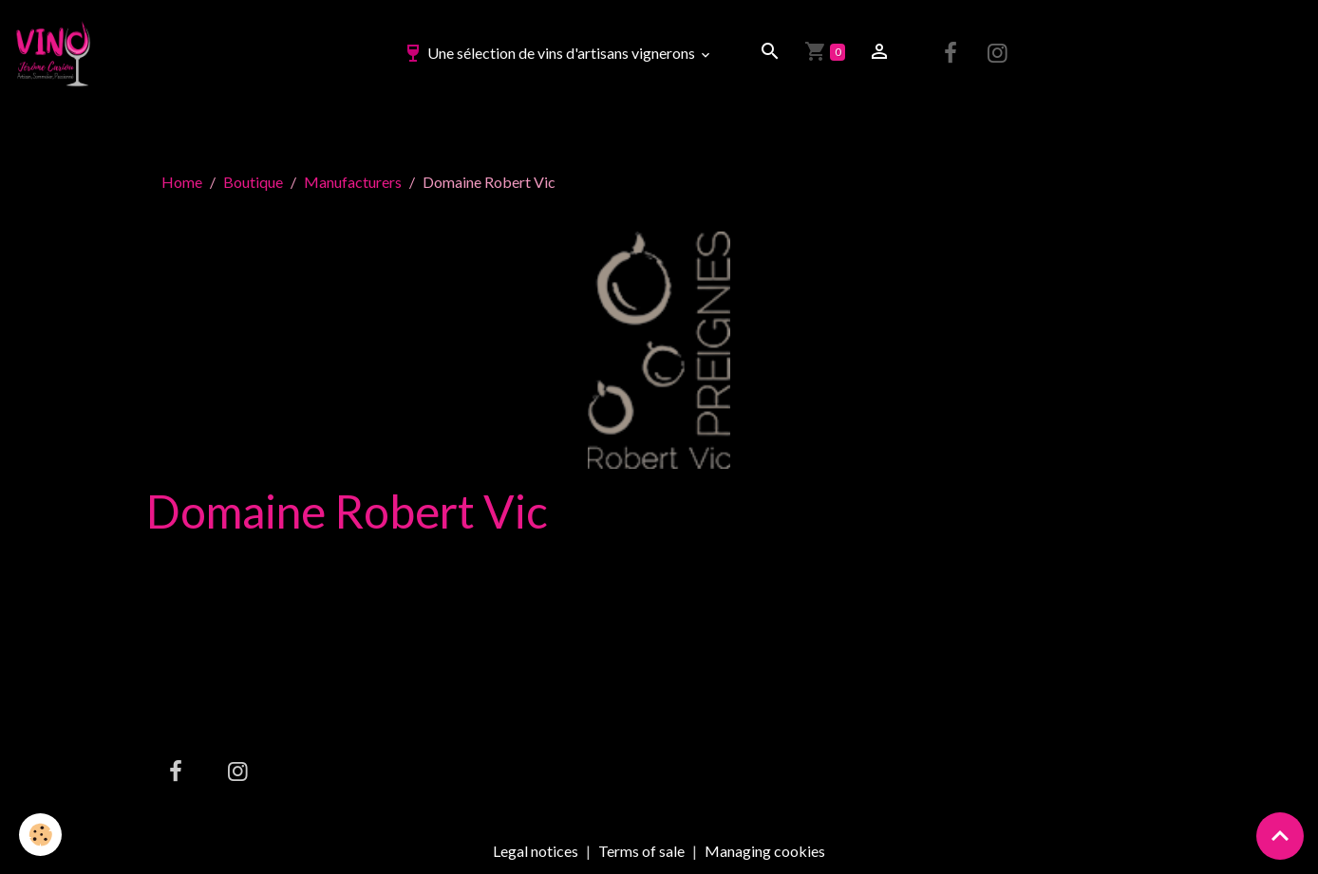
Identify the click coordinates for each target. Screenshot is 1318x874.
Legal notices (535, 851)
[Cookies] (40, 834)
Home (181, 182)
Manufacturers (353, 182)
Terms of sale (641, 851)
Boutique (253, 182)
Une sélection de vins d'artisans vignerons (550, 53)
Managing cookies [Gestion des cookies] (765, 851)
